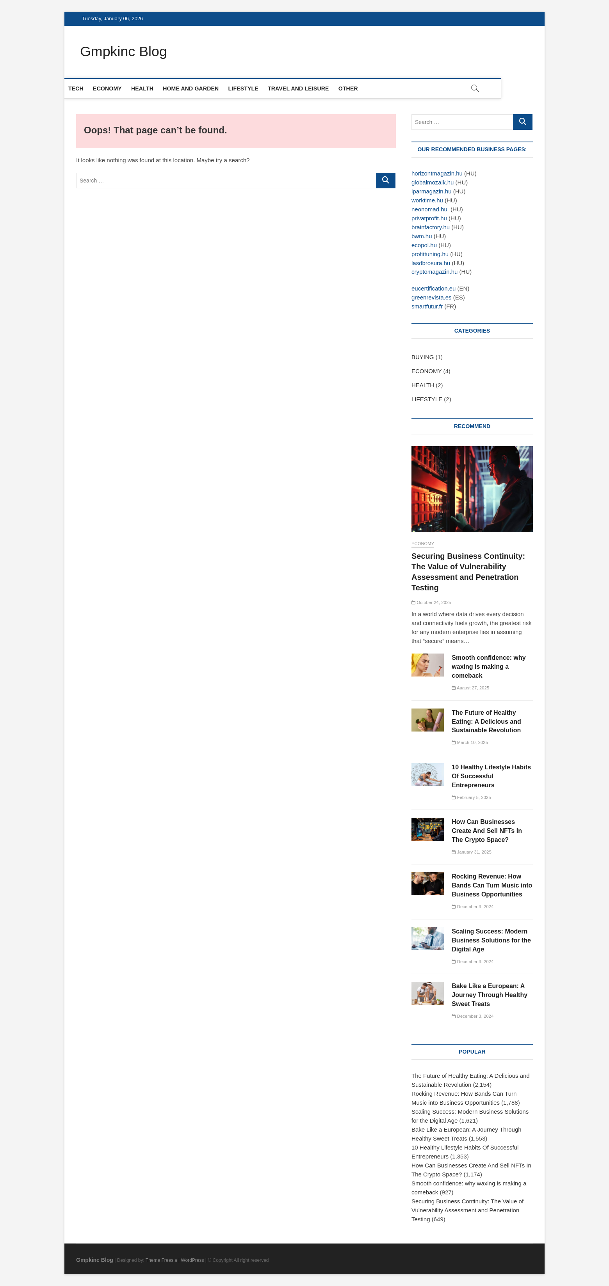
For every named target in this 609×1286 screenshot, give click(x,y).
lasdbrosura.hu (430, 263)
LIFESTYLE (255, 88)
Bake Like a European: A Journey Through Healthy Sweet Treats (489, 995)
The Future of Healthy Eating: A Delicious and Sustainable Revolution (486, 721)
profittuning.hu (430, 254)
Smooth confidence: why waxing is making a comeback (488, 666)
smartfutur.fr (427, 306)
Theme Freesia (161, 1260)
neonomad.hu (429, 209)
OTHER (360, 88)
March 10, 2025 (470, 742)
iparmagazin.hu (431, 191)
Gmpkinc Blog (123, 52)
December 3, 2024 (472, 907)
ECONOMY (119, 88)
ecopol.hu (424, 245)
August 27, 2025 (470, 688)
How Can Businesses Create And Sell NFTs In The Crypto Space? (487, 830)
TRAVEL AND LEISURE (310, 88)
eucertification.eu (433, 288)
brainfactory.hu (430, 227)
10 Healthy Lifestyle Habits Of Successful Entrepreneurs (491, 776)
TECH (87, 88)
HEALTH (154, 88)
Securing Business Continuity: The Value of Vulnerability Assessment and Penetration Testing (467, 1210)
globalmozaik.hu (432, 182)
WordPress (192, 1260)
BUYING (422, 357)
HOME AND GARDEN (202, 88)
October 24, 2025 (431, 602)
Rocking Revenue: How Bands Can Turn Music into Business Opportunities (492, 885)
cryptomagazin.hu (434, 272)
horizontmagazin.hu (437, 173)
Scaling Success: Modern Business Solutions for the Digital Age (491, 940)
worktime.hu (427, 200)
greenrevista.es (431, 297)
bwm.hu (421, 236)
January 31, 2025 (471, 852)
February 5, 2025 (471, 797)
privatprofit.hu (429, 218)
